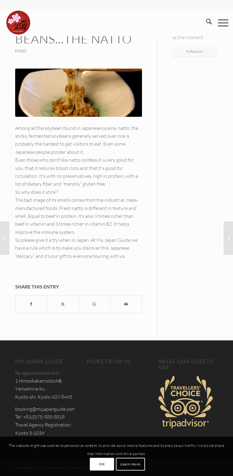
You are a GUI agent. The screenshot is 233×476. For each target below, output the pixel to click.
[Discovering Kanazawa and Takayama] (228, 238)
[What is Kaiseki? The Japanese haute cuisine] (4, 238)
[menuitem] (206, 22)
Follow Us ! (195, 51)
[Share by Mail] (126, 303)
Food (20, 51)
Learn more (130, 464)
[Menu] (220, 22)
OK (102, 464)
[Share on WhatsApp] (94, 303)
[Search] (206, 22)
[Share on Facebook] (31, 303)
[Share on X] (63, 303)
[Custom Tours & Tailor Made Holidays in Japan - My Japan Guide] (18, 22)
